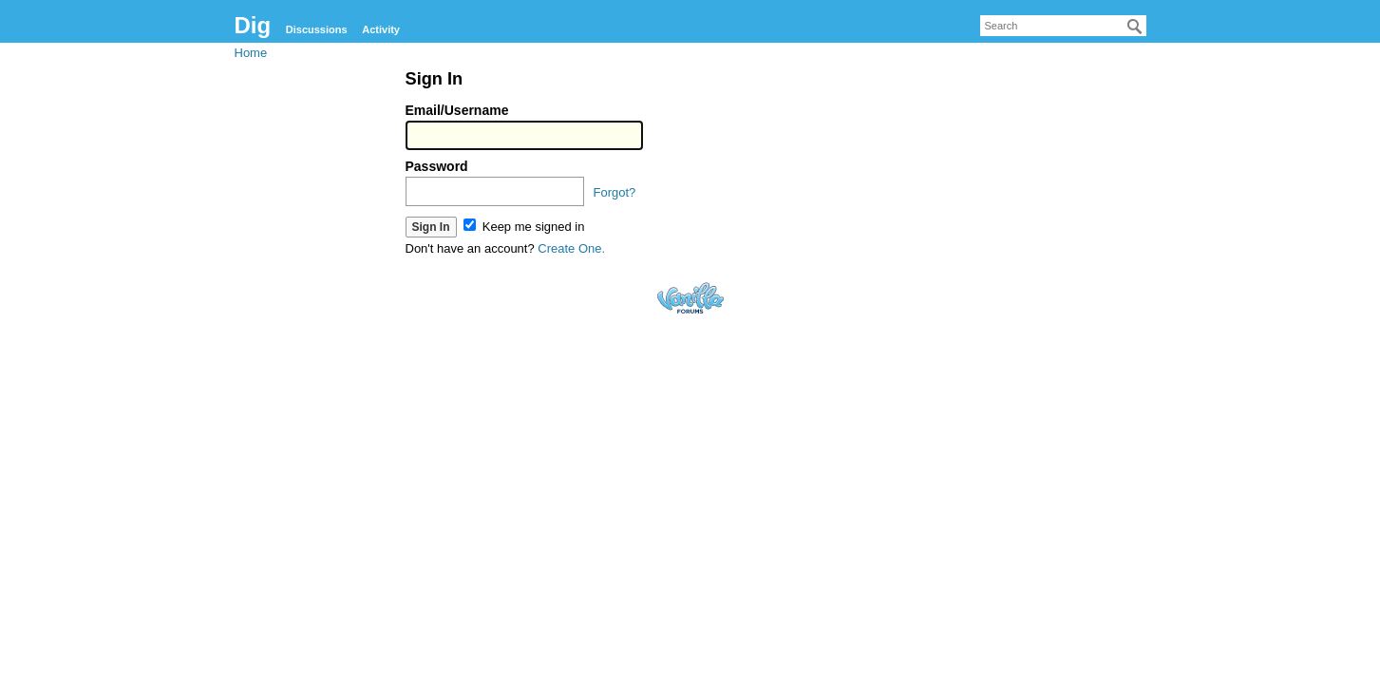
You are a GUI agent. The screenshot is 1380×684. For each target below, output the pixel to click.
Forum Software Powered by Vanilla (690, 298)
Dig (253, 25)
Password (437, 166)
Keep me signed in (523, 226)
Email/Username (457, 110)
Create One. (571, 248)
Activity (381, 29)
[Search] (1135, 26)
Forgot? (615, 192)
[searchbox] (1063, 25)
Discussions (317, 29)
